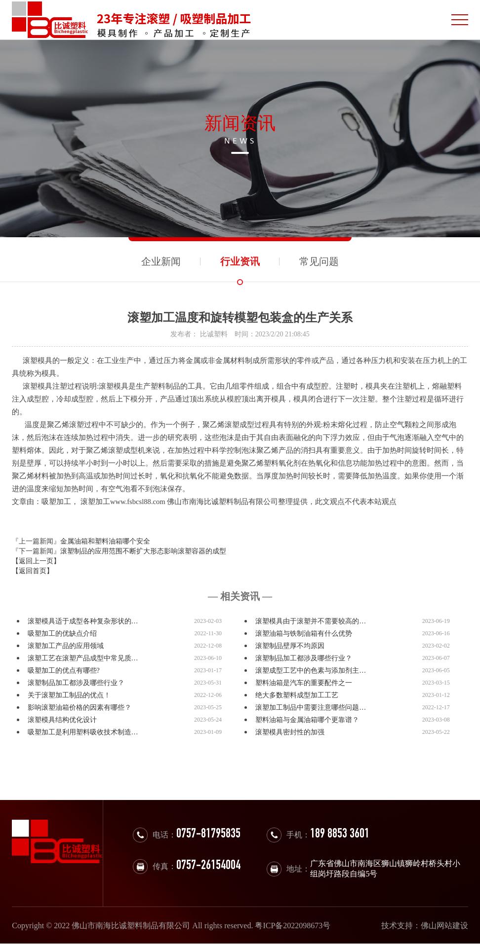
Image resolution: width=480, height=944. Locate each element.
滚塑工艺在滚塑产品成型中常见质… (83, 658)
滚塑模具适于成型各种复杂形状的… (83, 621)
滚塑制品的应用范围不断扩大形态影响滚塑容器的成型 (143, 551)
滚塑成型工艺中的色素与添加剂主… (310, 670)
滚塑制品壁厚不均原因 (289, 646)
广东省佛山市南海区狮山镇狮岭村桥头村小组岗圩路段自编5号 (385, 868)
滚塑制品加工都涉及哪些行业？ (303, 658)
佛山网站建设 (444, 925)
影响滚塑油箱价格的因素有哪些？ (79, 707)
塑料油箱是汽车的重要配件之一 (303, 683)
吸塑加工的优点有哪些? (64, 670)
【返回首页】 (32, 571)
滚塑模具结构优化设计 (62, 720)
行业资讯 (240, 261)
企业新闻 (161, 261)
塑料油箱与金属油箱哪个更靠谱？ (307, 720)
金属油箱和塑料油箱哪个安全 (105, 541)
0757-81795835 (208, 834)
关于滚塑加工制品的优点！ (69, 695)
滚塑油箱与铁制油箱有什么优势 (303, 633)
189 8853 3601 (339, 834)
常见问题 (319, 261)
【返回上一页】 (36, 561)
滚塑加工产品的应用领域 (66, 646)
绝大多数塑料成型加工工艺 (296, 695)
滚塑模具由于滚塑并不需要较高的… (310, 621)
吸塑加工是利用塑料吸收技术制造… (83, 732)
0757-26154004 (208, 866)
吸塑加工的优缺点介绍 (62, 633)
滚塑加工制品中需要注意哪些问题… (310, 707)
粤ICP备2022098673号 (292, 925)
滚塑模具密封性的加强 (289, 732)
